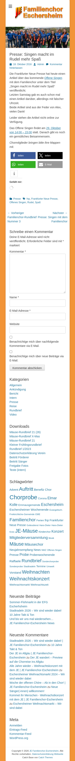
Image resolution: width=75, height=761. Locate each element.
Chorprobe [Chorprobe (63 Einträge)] (23, 497)
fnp (28, 198)
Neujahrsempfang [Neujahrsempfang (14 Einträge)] (21, 549)
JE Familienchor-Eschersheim (44, 751)
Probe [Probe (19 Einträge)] (24, 555)
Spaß (38, 202)
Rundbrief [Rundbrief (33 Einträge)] (31, 560)
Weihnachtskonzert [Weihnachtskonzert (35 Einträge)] (30, 578)
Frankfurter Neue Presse (44, 198)
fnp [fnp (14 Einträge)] (47, 520)
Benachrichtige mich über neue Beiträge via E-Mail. (37, 358)
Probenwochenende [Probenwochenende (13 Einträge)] (42, 554)
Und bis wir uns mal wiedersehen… (31, 619)
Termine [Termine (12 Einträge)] (41, 566)
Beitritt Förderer (19, 457)
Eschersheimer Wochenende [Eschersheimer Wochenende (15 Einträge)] (29, 509)
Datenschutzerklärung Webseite (47, 754)
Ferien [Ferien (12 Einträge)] (40, 520)
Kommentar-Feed (20, 733)
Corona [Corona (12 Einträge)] (42, 498)
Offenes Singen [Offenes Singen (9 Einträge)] (54, 550)
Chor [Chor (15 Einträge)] (48, 489)
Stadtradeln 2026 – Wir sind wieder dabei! (36, 610)
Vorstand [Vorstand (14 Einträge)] (15, 572)
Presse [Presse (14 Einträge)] (14, 554)
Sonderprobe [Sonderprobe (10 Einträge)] (16, 566)
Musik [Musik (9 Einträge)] (51, 538)
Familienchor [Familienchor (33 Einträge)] (23, 519)
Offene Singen (53, 78)
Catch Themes (45, 757)
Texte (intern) (18, 470)
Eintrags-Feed (18, 729)
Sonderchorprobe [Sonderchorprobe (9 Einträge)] (50, 561)
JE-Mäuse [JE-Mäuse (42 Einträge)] (26, 531)
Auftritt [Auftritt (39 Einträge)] (26, 489)
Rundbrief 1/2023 (20, 449)
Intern (13, 397)
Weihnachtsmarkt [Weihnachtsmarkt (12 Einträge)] (20, 584)
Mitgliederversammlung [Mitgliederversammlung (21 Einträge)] (29, 537)
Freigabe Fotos (19, 465)
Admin (40, 64)
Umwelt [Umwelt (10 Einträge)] (50, 566)
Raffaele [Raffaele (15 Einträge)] (15, 561)
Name (14, 297)
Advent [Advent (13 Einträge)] (14, 489)
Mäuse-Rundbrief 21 (22, 440)
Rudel (30, 202)
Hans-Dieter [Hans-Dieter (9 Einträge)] (45, 525)
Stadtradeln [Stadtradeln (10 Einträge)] (29, 566)
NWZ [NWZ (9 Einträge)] (43, 550)
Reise (13, 406)
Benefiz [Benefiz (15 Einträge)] (39, 489)
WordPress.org (19, 738)
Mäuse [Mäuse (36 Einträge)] (17, 544)
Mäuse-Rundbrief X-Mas (25, 436)
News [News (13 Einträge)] (37, 549)
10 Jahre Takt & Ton (22, 614)
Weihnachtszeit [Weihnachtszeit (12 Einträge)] (39, 584)
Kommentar (18, 251)
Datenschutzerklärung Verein (28, 453)
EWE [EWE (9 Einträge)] (37, 514)
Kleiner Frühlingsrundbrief (26, 444)
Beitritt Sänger (18, 461)
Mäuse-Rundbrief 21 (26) (25, 432)
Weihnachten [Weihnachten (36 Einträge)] (36, 572)
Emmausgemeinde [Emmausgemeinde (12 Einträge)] (29, 504)
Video (13, 414)
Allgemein (16, 385)
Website (15, 324)
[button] (23, 155)
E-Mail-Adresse (20, 310)
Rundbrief (16, 410)
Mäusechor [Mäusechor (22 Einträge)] (34, 544)
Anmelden (16, 725)
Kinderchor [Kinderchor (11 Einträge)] (45, 531)
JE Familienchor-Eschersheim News (32, 623)
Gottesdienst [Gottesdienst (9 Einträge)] (33, 525)
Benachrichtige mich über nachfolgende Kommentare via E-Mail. (34, 343)
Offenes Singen (18, 202)
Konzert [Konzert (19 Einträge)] (57, 531)
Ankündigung (18, 389)
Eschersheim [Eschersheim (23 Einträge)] (52, 504)
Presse (17, 198)
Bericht (14, 393)
